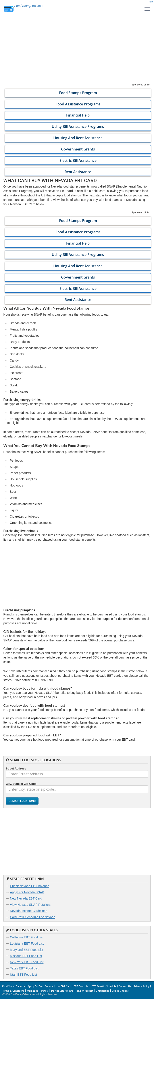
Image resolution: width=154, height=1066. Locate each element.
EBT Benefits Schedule (103, 986)
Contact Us (125, 986)
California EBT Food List (26, 937)
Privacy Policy (141, 986)
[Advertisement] (77, 52)
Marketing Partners (37, 990)
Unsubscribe (102, 990)
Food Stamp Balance (13, 986)
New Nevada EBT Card (26, 898)
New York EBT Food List (26, 962)
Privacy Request (84, 990)
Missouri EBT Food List (26, 956)
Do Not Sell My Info (62, 990)
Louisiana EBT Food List (27, 943)
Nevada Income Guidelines (28, 911)
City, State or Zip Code (21, 783)
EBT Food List (81, 986)
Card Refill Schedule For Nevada (32, 917)
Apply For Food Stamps (40, 986)
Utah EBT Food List (23, 974)
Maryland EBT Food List (26, 949)
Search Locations (22, 801)
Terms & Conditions (13, 990)
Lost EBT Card (63, 986)
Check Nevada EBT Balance (29, 886)
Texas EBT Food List (24, 968)
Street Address (16, 768)
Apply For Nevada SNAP (27, 892)
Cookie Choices (120, 990)
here (151, 1)
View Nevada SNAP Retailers (30, 904)
